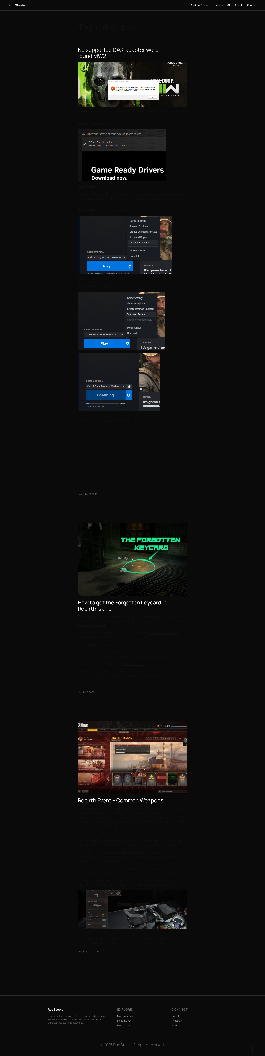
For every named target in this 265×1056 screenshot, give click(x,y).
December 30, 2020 (88, 951)
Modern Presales (126, 1016)
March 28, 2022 (127, 645)
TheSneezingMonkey (92, 420)
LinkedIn (176, 1016)
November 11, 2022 (87, 494)
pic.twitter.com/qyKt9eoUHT (118, 637)
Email (174, 1025)
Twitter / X (177, 1020)
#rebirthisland (88, 637)
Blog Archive (123, 1025)
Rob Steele (16, 5)
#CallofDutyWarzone (163, 633)
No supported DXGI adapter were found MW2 (118, 53)
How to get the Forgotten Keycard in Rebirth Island (122, 605)
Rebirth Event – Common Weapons (120, 800)
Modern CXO (124, 1020)
